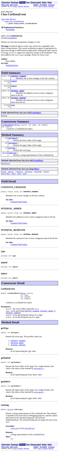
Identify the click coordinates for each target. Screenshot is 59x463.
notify (46, 177)
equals (11, 177)
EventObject (12, 38)
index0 (14, 82)
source (4, 118)
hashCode (37, 177)
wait (13, 179)
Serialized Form (12, 66)
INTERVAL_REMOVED (18, 100)
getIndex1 (12, 147)
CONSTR (20, 6)
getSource (6, 169)
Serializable (10, 30)
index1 (14, 87)
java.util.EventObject (14, 22)
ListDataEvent (8, 128)
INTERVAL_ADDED (17, 93)
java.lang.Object (8, 19)
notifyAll (6, 179)
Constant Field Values (18, 208)
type (13, 108)
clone (4, 177)
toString (12, 158)
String (5, 158)
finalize (19, 177)
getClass (28, 177)
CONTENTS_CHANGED (18, 77)
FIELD (15, 6)
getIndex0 (12, 142)
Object (17, 128)
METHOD (26, 6)
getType (11, 153)
